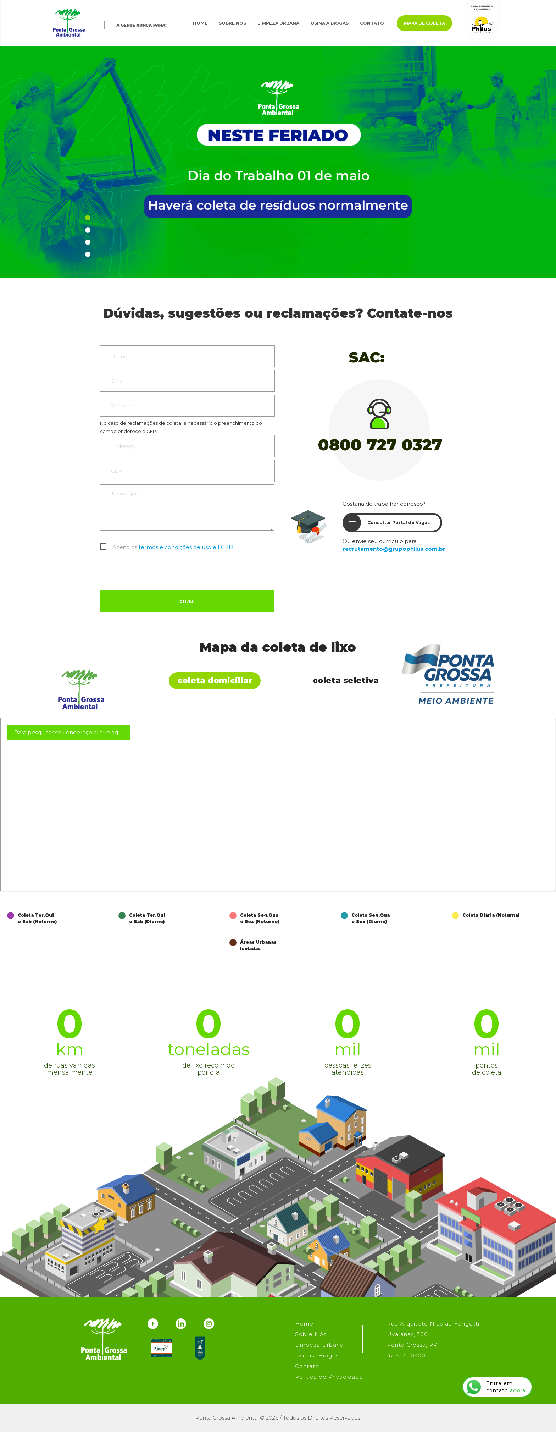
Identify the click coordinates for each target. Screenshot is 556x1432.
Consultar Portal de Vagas (386, 523)
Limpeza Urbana (278, 23)
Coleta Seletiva (346, 680)
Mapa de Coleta (424, 23)
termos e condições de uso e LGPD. (186, 547)
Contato (372, 23)
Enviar (187, 600)
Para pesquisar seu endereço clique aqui (68, 732)
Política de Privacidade (329, 1376)
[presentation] (154, 572)
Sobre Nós (232, 23)
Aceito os (173, 547)
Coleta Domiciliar (214, 680)
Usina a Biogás (330, 23)
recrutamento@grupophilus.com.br (394, 548)
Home (200, 23)
